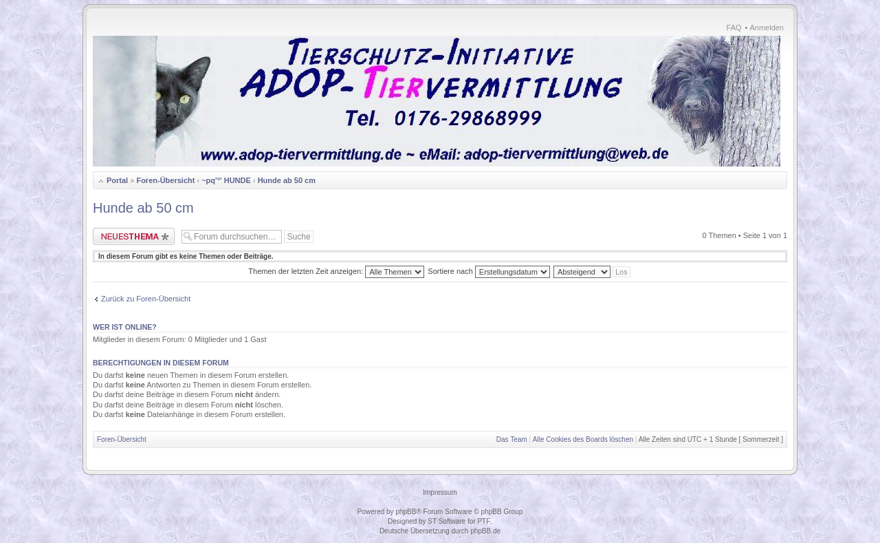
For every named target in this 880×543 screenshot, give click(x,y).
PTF (483, 521)
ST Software (446, 521)
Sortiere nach (488, 271)
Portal (117, 180)
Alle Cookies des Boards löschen (583, 439)
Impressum (439, 492)
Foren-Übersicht (165, 180)
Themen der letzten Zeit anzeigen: (336, 271)
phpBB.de (485, 531)
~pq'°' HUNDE (226, 180)
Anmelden (766, 27)
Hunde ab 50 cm (287, 180)
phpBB (405, 511)
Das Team (511, 439)
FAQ (734, 27)
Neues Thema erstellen (134, 236)
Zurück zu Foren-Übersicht (145, 299)
